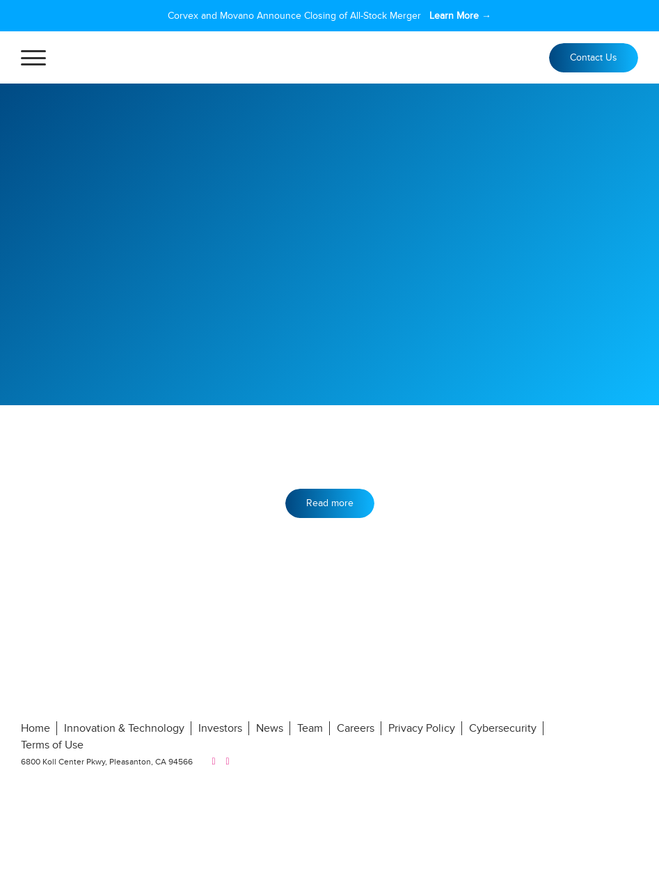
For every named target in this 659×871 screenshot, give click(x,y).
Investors (220, 728)
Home (35, 728)
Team (310, 728)
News (269, 728)
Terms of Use (52, 745)
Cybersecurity (503, 728)
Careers (355, 728)
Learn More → (460, 16)
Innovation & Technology (124, 728)
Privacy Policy (421, 728)
